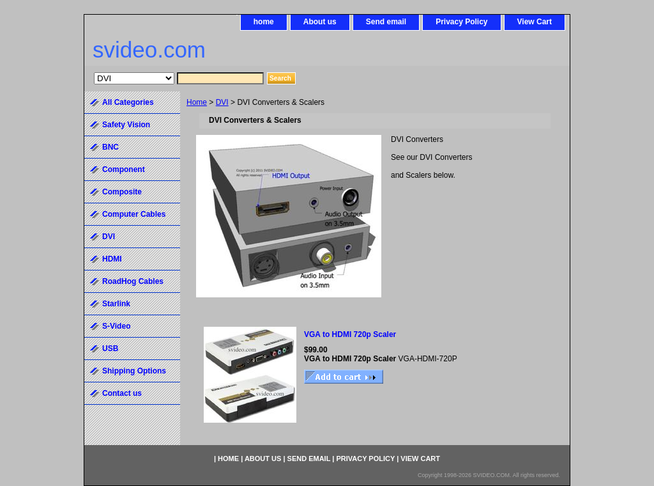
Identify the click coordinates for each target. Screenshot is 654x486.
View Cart (534, 21)
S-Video (116, 326)
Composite (122, 191)
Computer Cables (133, 214)
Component (123, 169)
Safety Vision (126, 124)
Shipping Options (134, 370)
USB (110, 348)
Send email (386, 21)
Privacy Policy (461, 21)
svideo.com (149, 49)
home (264, 21)
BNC (110, 147)
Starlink (116, 303)
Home (196, 102)
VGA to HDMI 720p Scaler (350, 334)
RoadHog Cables (133, 281)
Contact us (122, 393)
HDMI (112, 259)
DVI (222, 102)
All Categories (128, 102)
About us (320, 21)
